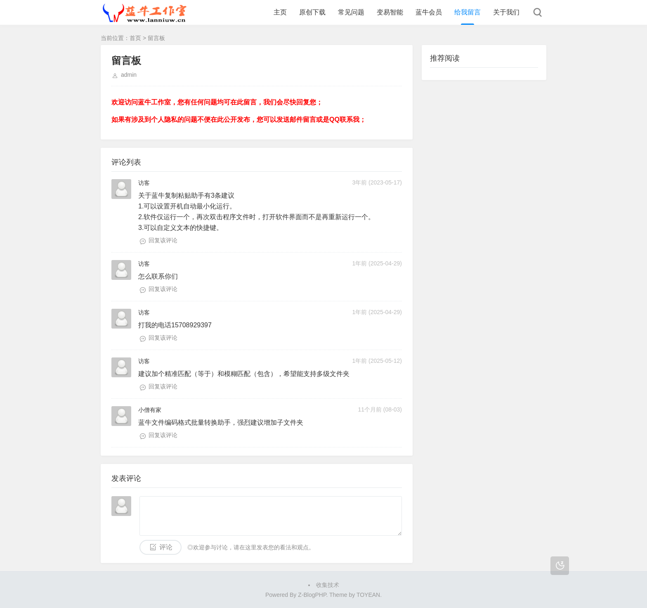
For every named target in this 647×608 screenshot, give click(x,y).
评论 (165, 547)
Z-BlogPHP (312, 594)
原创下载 (312, 12)
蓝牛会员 (429, 12)
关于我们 (506, 12)
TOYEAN (368, 594)
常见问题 (351, 12)
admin (129, 74)
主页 (280, 12)
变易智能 (390, 12)
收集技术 (327, 585)
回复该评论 (163, 240)
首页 (135, 38)
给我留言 (467, 12)
